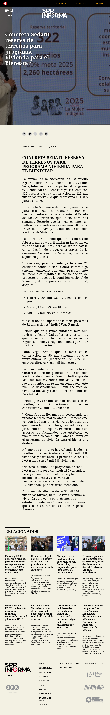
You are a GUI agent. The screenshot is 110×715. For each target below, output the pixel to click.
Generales (67, 3)
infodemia (44, 681)
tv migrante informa (45, 699)
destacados (45, 672)
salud (42, 685)
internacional (46, 694)
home (41, 663)
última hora (45, 668)
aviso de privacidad (69, 664)
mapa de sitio (66, 667)
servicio (43, 689)
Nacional (106, 3)
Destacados (87, 3)
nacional (43, 676)
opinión (43, 704)
